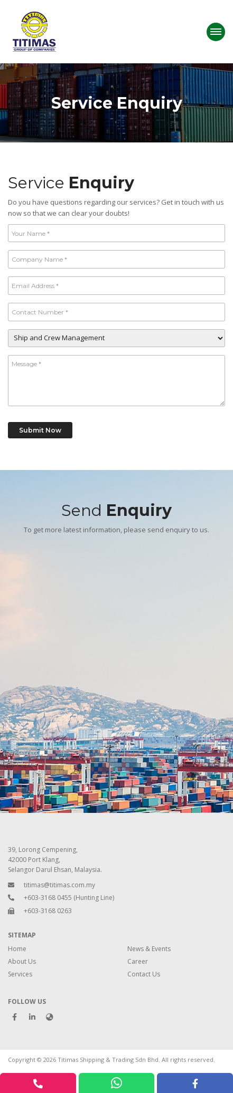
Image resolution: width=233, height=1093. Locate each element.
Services (20, 974)
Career (137, 961)
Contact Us (143, 974)
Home (17, 948)
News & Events (149, 948)
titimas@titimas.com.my (59, 884)
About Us (22, 961)
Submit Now (40, 430)
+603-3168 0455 (48, 897)
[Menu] (216, 32)
